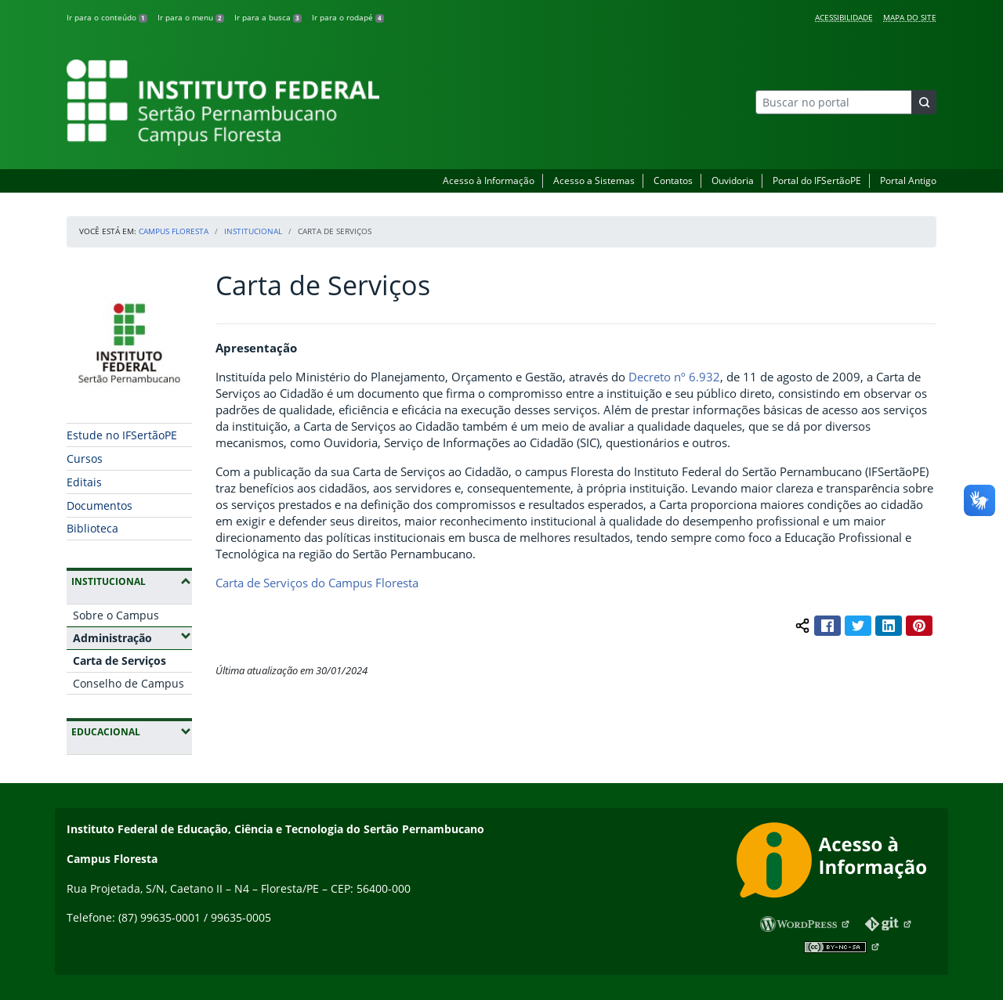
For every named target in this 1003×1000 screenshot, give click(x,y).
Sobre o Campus (116, 615)
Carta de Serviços (119, 660)
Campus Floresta (173, 231)
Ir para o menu (191, 17)
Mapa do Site (909, 17)
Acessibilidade (844, 17)
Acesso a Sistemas (594, 180)
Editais (84, 482)
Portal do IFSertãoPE (817, 180)
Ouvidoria (733, 180)
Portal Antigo (908, 180)
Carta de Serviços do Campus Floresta (316, 582)
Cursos (85, 458)
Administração (132, 637)
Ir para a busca (268, 17)
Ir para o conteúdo (107, 17)
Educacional (131, 731)
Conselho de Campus (128, 683)
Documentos (99, 505)
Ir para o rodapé (348, 17)
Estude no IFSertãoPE (122, 435)
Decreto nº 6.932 (674, 376)
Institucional (253, 231)
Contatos (673, 180)
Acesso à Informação (488, 180)
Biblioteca (92, 528)
